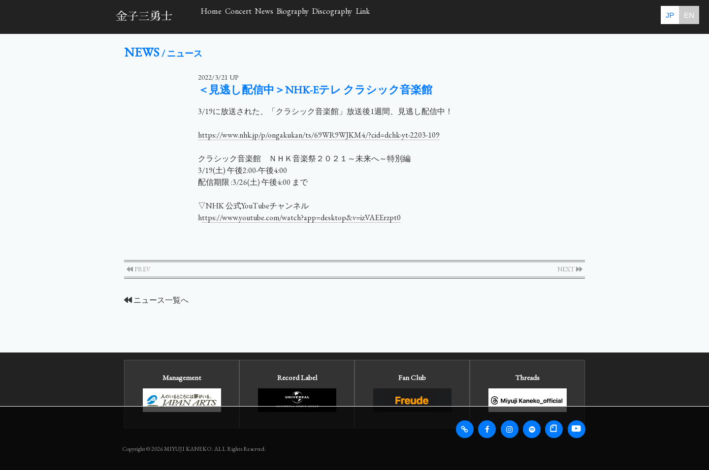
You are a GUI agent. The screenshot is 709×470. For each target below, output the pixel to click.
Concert (281, 16)
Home (225, 16)
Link (529, 16)
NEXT (569, 269)
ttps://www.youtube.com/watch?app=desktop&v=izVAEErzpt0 (301, 217)
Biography (396, 16)
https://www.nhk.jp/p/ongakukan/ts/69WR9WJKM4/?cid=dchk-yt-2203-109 (319, 135)
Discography (467, 16)
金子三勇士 (144, 16)
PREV (139, 269)
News (337, 16)
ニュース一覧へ (156, 300)
